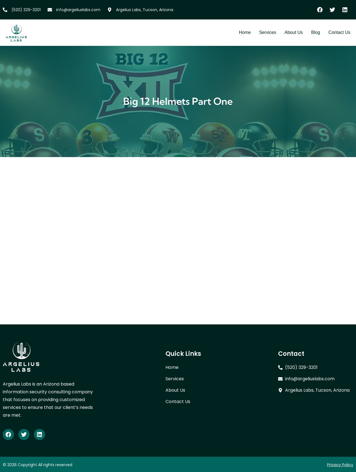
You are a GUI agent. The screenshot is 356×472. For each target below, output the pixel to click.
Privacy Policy (340, 465)
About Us (294, 32)
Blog (315, 32)
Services (267, 32)
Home (245, 32)
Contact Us (339, 32)
